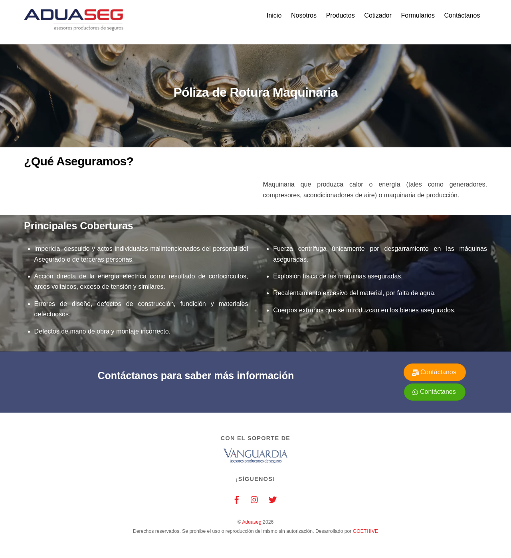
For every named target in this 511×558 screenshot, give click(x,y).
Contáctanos (462, 15)
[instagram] (255, 499)
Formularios (417, 15)
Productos (340, 15)
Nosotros (304, 15)
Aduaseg (251, 522)
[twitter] (273, 499)
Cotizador (377, 15)
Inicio (274, 15)
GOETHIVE (365, 531)
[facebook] (237, 499)
